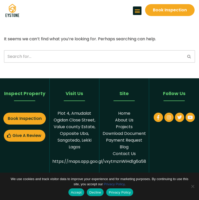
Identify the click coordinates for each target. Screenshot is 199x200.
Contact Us (124, 154)
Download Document (124, 133)
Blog (124, 147)
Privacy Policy (114, 184)
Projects (124, 127)
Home (124, 113)
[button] (137, 10)
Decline (95, 192)
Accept (76, 192)
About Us (124, 120)
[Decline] (192, 186)
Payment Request (124, 140)
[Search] (93, 56)
